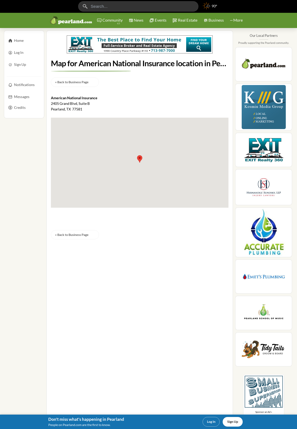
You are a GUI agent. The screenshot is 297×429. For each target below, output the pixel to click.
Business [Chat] (214, 21)
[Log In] (24, 52)
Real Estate (184, 20)
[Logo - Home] (71, 20)
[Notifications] (24, 85)
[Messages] (24, 97)
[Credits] (24, 109)
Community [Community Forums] (110, 21)
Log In (211, 421)
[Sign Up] (24, 64)
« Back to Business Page (72, 82)
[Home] (24, 40)
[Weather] (210, 8)
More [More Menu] (236, 20)
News (136, 21)
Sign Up (232, 421)
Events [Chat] (158, 20)
